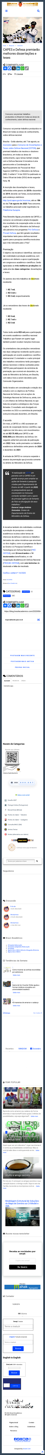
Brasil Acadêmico (12, 583)
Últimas (6, 1013)
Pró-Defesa (33, 230)
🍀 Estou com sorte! (22, 795)
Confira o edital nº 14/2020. (14, 573)
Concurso (20, 45)
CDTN (28, 473)
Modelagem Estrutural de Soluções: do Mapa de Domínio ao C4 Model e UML (22, 1203)
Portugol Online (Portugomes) (16, 805)
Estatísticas (31, 1427)
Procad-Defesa (9, 233)
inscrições (7, 145)
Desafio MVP (10, 800)
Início (4, 45)
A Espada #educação (15, 945)
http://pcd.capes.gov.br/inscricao (16, 200)
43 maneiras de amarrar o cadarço (25, 1002)
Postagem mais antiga (22, 661)
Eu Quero (22, 1267)
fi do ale (13, 906)
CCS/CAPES (9, 579)
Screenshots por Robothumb (22, 1441)
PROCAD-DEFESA (11, 563)
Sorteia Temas (11, 829)
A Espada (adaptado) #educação (19, 947)
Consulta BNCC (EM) (13, 824)
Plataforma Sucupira (11, 210)
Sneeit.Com (27, 1449)
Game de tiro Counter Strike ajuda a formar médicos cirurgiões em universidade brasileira (25, 987)
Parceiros (13, 1431)
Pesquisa (11, 45)
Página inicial (22, 667)
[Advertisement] (22, 94)
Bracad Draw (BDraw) (13, 810)
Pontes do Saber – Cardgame (16, 819)
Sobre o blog (13, 1427)
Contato (31, 1422)
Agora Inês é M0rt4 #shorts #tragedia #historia (23, 950)
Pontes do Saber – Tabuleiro (15, 814)
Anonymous (14, 914)
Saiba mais (16, 975)
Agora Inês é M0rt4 (14, 952)
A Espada (11, 948)
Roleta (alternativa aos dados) (16, 834)
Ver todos (37, 1013)
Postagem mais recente (22, 655)
